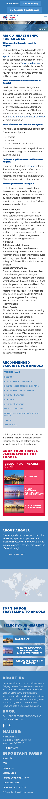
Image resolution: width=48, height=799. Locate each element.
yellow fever (31, 166)
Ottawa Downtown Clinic (15, 787)
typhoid (6, 56)
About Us (7, 758)
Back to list (17, 554)
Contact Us (8, 768)
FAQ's (5, 763)
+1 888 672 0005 (30, 3)
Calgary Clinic (9, 773)
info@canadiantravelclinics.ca (24, 10)
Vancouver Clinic (11, 782)
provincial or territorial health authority (26, 116)
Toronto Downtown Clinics (16, 777)
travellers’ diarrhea (31, 63)
